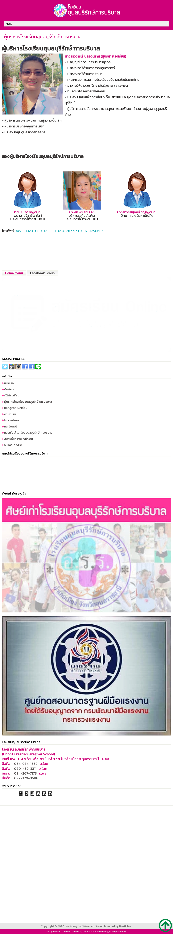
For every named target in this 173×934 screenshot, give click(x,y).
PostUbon (125, 926)
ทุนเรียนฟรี (10, 426)
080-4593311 (45, 230)
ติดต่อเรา (9, 389)
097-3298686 (92, 230)
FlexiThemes (63, 931)
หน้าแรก (9, 383)
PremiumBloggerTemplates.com (110, 931)
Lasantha (88, 931)
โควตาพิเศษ (11, 420)
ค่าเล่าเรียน (11, 414)
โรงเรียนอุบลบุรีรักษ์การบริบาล (83, 926)
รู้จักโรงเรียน (11, 395)
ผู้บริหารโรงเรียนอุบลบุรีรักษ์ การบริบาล (43, 36)
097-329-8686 (26, 778)
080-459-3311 (25, 768)
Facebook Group (42, 273)
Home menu (14, 273)
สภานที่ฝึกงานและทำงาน (18, 439)
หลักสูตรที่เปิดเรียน (15, 408)
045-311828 (23, 230)
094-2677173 (68, 230)
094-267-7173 (25, 773)
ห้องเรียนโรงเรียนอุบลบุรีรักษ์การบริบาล (28, 432)
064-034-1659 (26, 763)
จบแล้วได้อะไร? (13, 445)
